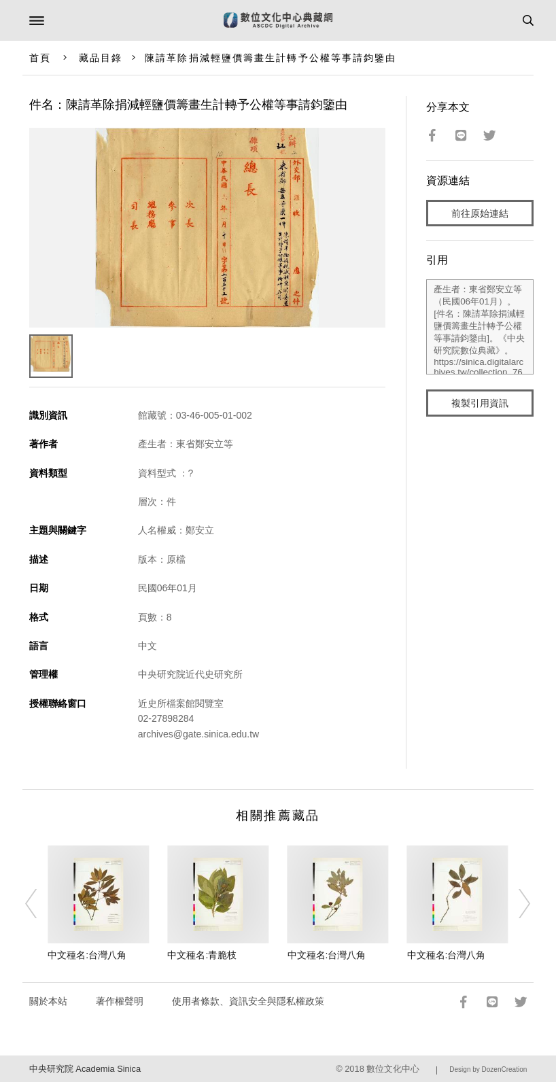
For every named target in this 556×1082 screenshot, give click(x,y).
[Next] (515, 903)
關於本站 (48, 1001)
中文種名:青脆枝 (202, 954)
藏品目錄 (100, 57)
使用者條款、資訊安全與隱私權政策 (248, 1001)
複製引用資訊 (479, 403)
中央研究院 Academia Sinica (85, 1069)
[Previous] (40, 903)
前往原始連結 (479, 213)
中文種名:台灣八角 (87, 954)
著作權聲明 (119, 1001)
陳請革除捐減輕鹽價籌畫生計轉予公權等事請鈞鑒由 (270, 57)
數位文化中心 (392, 1069)
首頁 (40, 57)
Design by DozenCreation (488, 1069)
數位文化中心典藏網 (278, 20)
